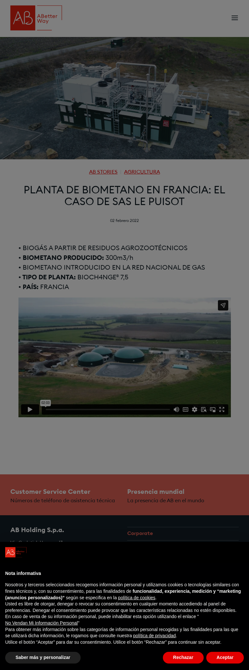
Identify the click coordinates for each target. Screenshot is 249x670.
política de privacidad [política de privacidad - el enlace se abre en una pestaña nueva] (154, 643)
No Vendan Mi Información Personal (41, 630)
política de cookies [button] (136, 605)
